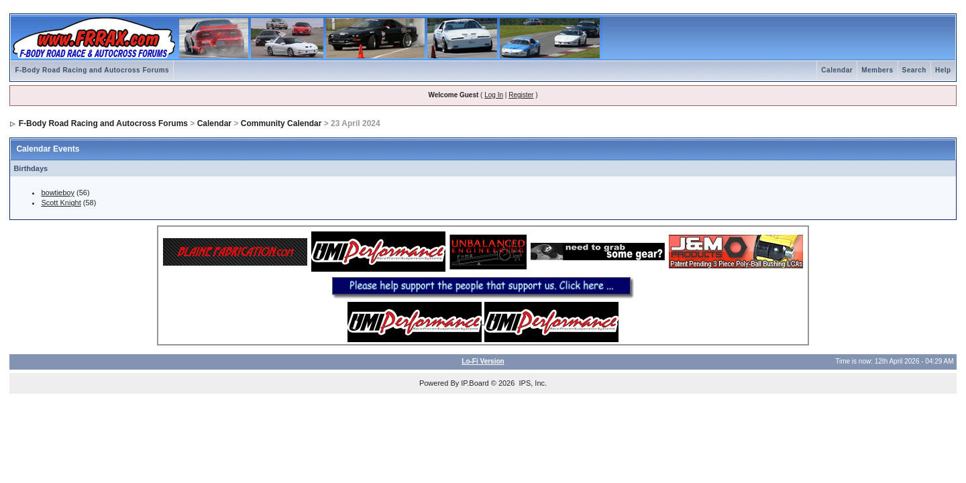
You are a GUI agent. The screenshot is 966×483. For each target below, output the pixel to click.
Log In (493, 95)
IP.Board (474, 383)
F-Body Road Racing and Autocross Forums (92, 70)
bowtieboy (57, 193)
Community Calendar (281, 123)
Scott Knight (60, 203)
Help (943, 70)
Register (520, 95)
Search (914, 70)
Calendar (837, 70)
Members (877, 70)
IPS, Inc (532, 383)
